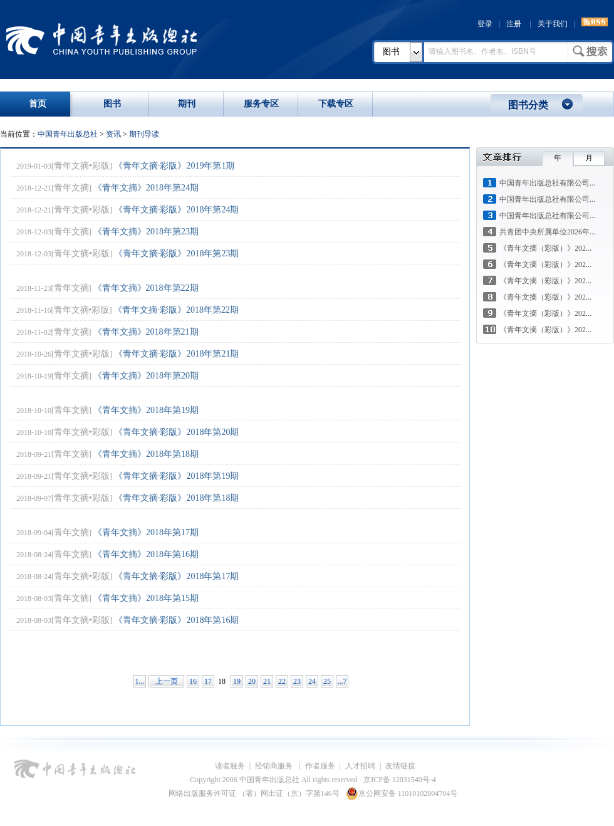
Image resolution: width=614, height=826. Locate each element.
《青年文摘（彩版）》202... (545, 248)
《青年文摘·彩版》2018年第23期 (176, 253)
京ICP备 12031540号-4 (399, 779)
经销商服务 (274, 765)
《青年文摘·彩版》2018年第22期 (176, 310)
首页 (37, 103)
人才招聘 (360, 765)
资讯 (113, 134)
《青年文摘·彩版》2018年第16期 (176, 620)
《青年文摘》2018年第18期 (146, 454)
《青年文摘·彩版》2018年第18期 (176, 498)
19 (237, 681)
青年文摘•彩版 (82, 165)
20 (252, 681)
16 (193, 681)
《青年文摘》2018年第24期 (146, 187)
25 (327, 681)
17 (208, 681)
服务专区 (261, 103)
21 (267, 681)
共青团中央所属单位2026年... (547, 231)
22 (282, 681)
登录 (484, 23)
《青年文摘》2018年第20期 (146, 375)
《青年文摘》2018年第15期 (146, 598)
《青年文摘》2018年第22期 (146, 288)
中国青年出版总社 (101, 39)
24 (312, 681)
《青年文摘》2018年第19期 (146, 410)
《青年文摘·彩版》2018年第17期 (176, 576)
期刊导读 (144, 134)
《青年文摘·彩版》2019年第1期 (174, 165)
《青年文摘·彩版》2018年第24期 (176, 209)
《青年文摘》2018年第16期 (146, 554)
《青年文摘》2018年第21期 (146, 332)
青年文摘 (71, 187)
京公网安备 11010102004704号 (402, 793)
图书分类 (528, 105)
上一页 (166, 681)
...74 (342, 682)
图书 (391, 51)
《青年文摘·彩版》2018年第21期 (176, 353)
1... (140, 681)
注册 (513, 23)
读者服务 (230, 765)
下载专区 (335, 103)
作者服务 (320, 765)
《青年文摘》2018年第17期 (146, 532)
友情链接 (400, 765)
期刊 (186, 103)
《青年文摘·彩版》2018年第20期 (176, 432)
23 (297, 681)
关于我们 (553, 23)
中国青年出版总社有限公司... (547, 183)
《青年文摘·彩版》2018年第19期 (176, 476)
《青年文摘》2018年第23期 (146, 231)
